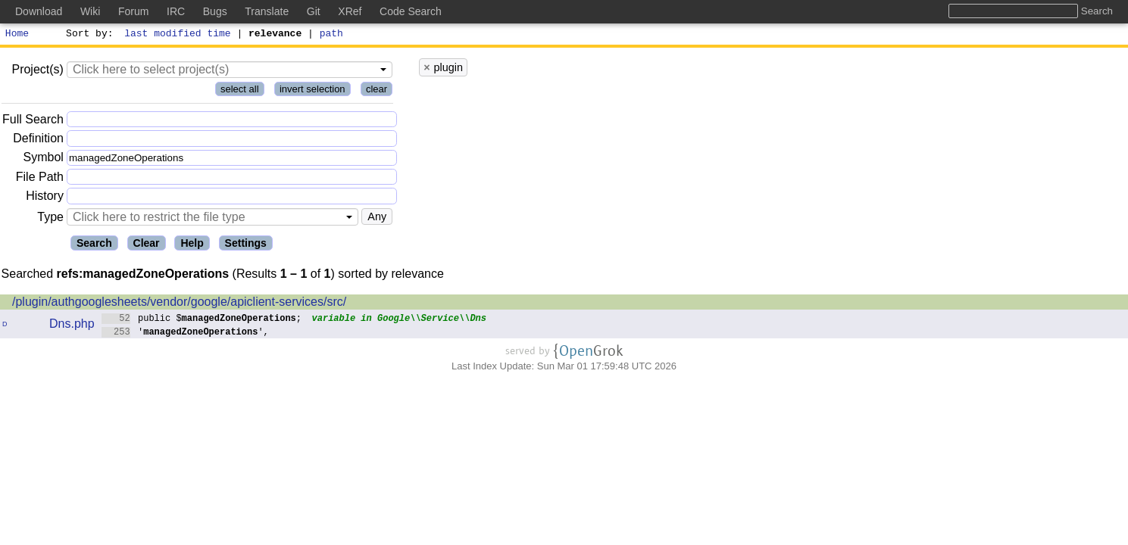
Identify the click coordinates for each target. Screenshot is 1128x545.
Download (38, 11)
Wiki (90, 11)
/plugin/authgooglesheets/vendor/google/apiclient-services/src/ (179, 303)
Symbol (43, 160)
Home (17, 35)
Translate (267, 11)
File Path (40, 179)
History (45, 198)
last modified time (178, 35)
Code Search (411, 11)
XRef (349, 11)
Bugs (215, 11)
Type (50, 219)
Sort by (87, 35)
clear (376, 91)
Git (313, 11)
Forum (133, 11)
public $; (202, 319)
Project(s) (37, 71)
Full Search (33, 121)
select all (239, 91)
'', (186, 333)
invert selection (312, 91)
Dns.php (72, 325)
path (331, 35)
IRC (176, 11)
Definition (38, 140)
